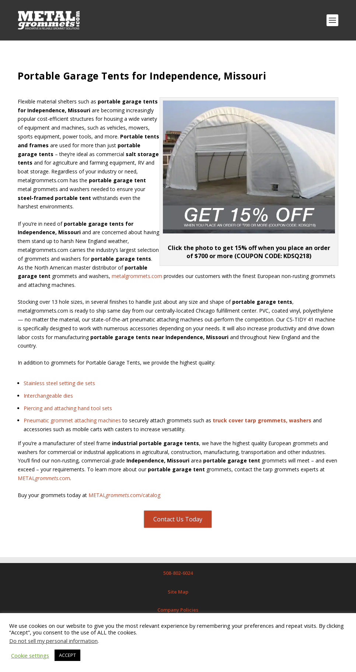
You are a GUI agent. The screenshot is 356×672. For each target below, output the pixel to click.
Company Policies (177, 609)
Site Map (178, 591)
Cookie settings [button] (30, 655)
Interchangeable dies (48, 395)
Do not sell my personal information (53, 640)
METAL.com (44, 478)
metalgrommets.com (137, 275)
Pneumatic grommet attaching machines (72, 420)
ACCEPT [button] (67, 655)
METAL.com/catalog (124, 495)
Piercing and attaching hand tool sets (68, 408)
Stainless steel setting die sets (59, 383)
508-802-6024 (178, 573)
